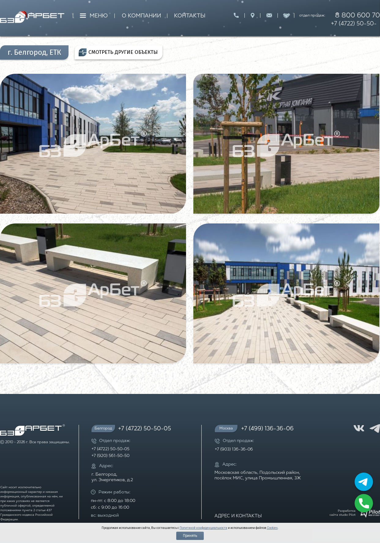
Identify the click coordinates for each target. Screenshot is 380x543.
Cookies (272, 528)
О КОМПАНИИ (141, 16)
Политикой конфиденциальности (203, 528)
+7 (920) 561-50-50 (110, 456)
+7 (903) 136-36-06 (234, 449)
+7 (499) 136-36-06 (267, 429)
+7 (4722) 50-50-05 (354, 28)
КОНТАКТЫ (189, 16)
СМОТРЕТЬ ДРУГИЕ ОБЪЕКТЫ (123, 52)
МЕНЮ (99, 16)
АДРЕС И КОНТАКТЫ (238, 516)
